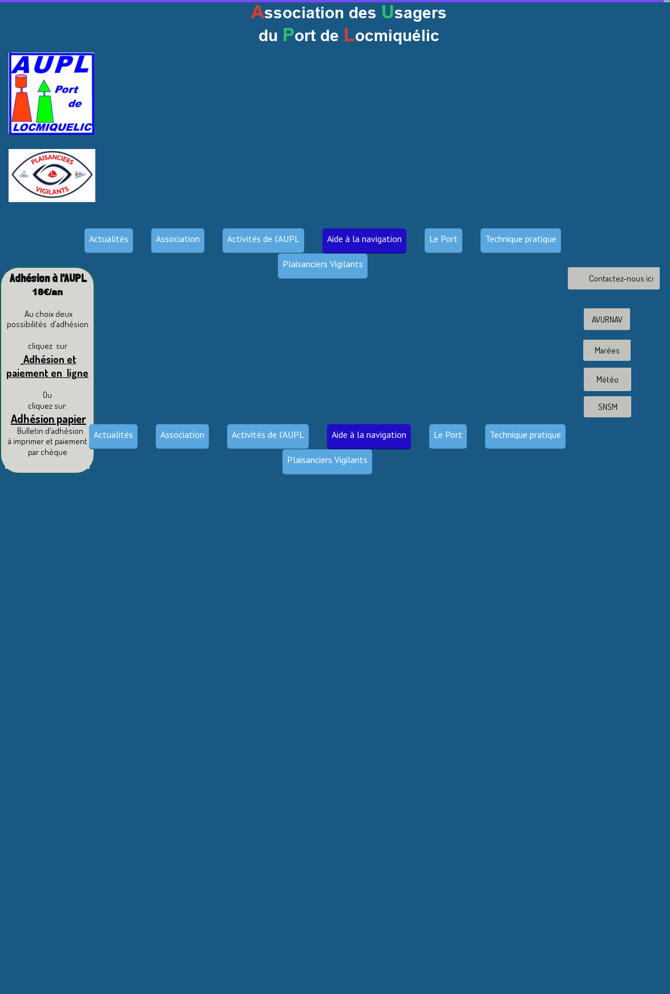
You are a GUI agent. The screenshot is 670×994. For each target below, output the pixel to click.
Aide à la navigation (364, 238)
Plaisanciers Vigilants (322, 263)
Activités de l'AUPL (263, 238)
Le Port (443, 238)
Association (178, 238)
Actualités (108, 238)
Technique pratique (520, 238)
